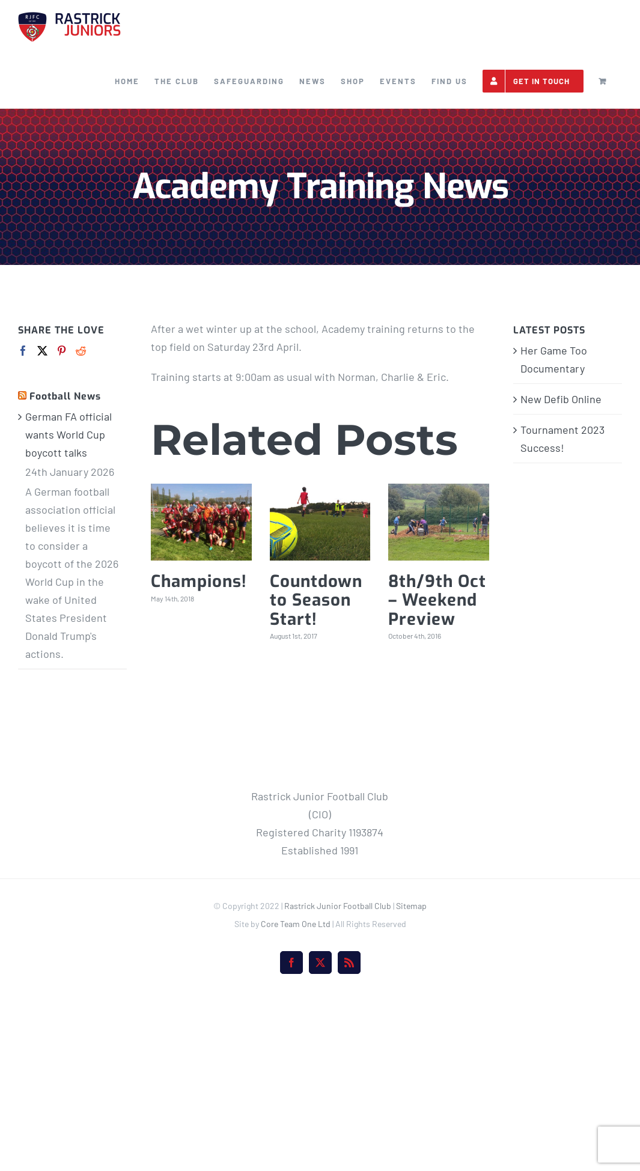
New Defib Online (561, 399)
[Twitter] (42, 350)
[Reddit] (81, 350)
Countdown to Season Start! (316, 600)
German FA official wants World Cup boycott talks (68, 434)
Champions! (199, 581)
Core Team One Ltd (296, 1097)
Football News (65, 396)
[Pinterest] (61, 350)
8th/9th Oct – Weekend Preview (437, 600)
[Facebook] (23, 350)
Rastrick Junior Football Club (337, 1079)
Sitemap (411, 1079)
